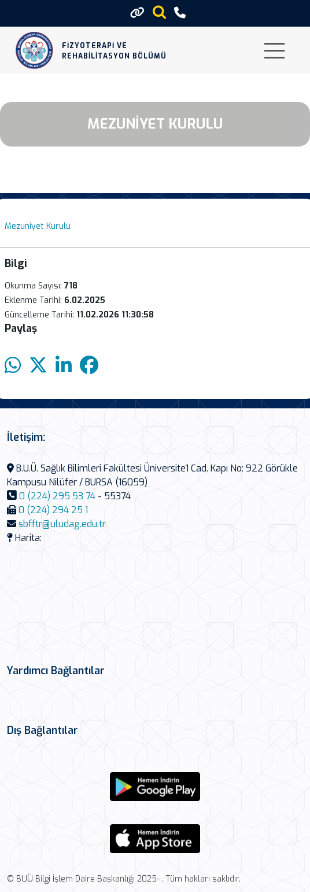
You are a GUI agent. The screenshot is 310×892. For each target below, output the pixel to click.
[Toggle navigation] (274, 50)
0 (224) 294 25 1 (53, 510)
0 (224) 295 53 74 (57, 496)
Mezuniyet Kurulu (38, 226)
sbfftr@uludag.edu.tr (62, 524)
